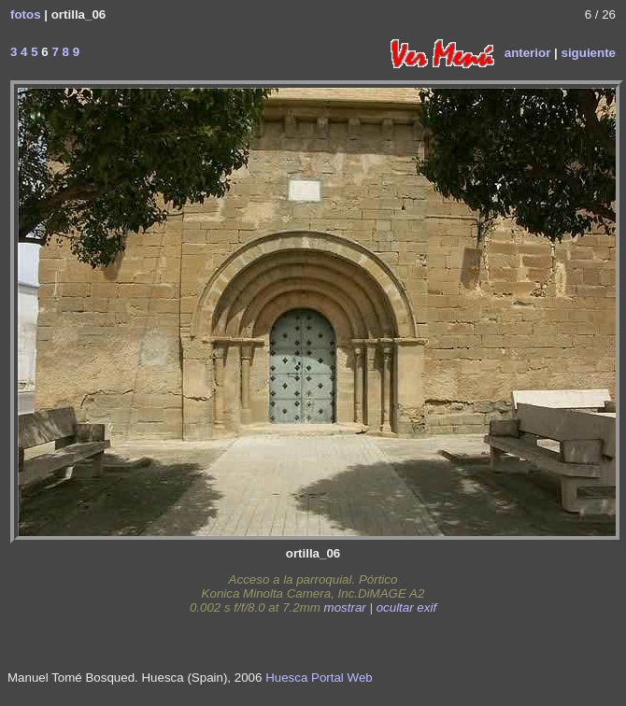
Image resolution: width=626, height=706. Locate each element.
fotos (25, 14)
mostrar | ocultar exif (380, 607)
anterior (528, 52)
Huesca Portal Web (319, 678)
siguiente (588, 52)
